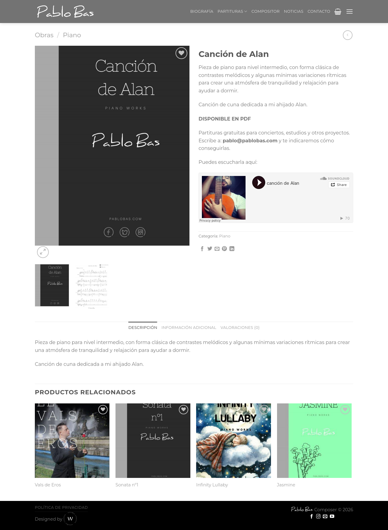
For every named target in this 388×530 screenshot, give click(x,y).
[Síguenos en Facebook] (311, 516)
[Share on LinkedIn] (231, 249)
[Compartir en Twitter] (209, 249)
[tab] (143, 328)
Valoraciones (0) (240, 327)
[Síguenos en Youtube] (332, 516)
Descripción (143, 327)
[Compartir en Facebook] (202, 249)
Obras (44, 35)
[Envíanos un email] (325, 516)
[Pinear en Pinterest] (224, 249)
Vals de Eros (48, 485)
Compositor (266, 11)
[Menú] (349, 11)
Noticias (293, 11)
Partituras (232, 11)
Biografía (201, 11)
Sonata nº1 (126, 485)
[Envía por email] (217, 249)
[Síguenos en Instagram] (318, 516)
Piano (72, 35)
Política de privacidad (61, 507)
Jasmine (286, 485)
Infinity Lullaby (212, 485)
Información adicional (189, 327)
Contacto (319, 11)
